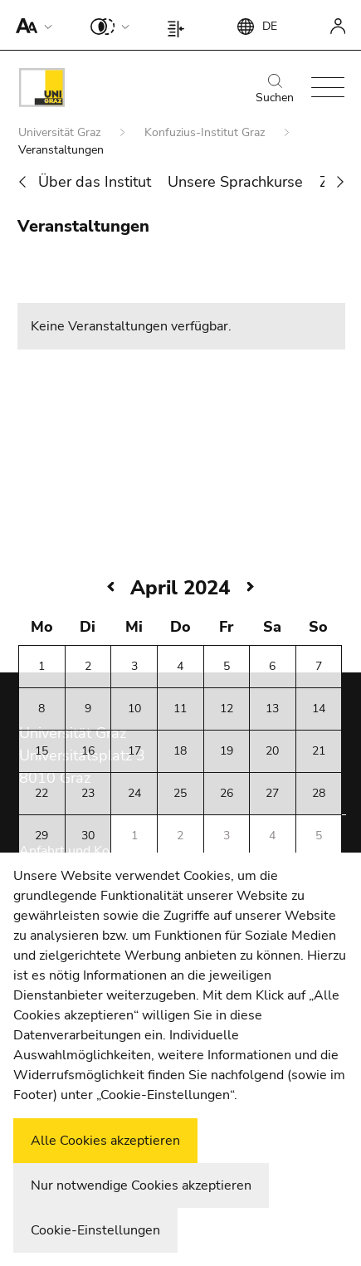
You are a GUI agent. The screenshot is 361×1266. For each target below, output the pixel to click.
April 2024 (180, 587)
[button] (30, 25)
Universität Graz (61, 132)
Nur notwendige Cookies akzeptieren (141, 1185)
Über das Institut (94, 182)
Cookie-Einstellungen (95, 1230)
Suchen (275, 89)
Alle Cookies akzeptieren (105, 1141)
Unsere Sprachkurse (235, 182)
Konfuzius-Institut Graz (206, 132)
